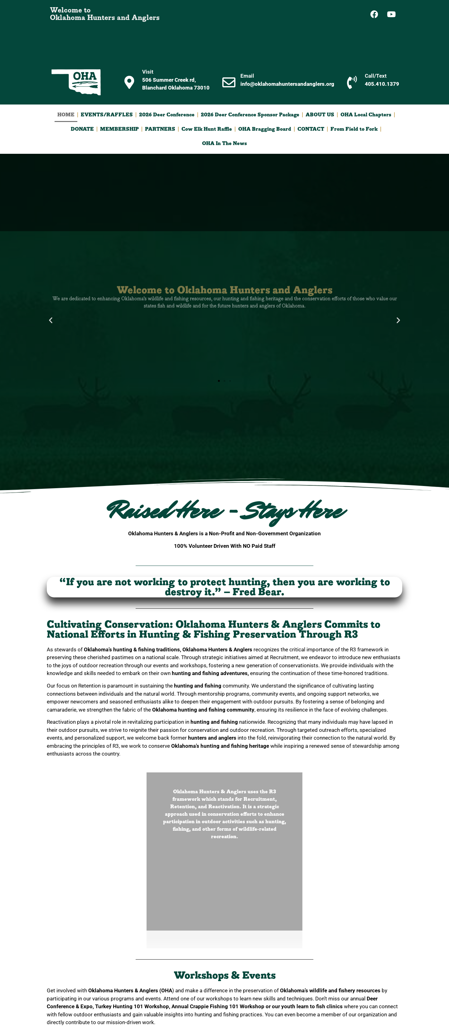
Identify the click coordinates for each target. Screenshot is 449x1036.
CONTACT (310, 129)
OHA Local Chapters (365, 114)
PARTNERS (160, 129)
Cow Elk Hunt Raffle (206, 129)
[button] (51, 320)
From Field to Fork (354, 129)
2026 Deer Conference (167, 114)
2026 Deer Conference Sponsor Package (250, 114)
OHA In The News (224, 143)
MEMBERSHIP (119, 129)
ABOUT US (320, 114)
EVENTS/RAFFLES (107, 114)
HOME (66, 114)
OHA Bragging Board (264, 129)
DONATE (82, 129)
